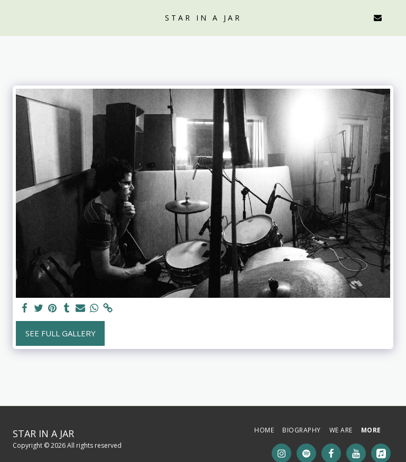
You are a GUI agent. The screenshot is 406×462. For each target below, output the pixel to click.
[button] (12, 17)
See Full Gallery (60, 333)
